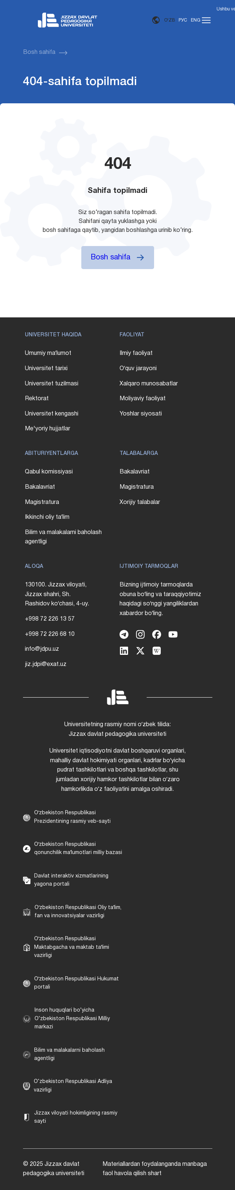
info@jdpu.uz (42, 649)
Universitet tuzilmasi (51, 384)
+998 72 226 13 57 (50, 619)
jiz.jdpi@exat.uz (45, 664)
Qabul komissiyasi (49, 472)
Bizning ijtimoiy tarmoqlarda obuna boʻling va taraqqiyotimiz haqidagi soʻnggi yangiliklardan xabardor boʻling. (160, 599)
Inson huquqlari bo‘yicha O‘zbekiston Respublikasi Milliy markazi (72, 1018)
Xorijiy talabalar (140, 502)
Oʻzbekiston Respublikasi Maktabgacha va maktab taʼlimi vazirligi (71, 947)
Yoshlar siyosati (141, 414)
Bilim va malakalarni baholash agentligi (63, 537)
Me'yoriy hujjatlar (47, 428)
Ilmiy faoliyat (136, 353)
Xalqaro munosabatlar (149, 384)
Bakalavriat (40, 487)
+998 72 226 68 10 (50, 634)
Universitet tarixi (46, 368)
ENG (195, 20)
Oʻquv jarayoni (138, 368)
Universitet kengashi (51, 414)
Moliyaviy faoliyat (143, 398)
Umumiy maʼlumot (48, 353)
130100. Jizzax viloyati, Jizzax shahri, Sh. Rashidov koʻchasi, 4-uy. (57, 594)
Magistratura (42, 502)
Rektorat (37, 398)
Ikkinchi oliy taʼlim (47, 517)
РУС (183, 20)
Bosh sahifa (39, 52)
